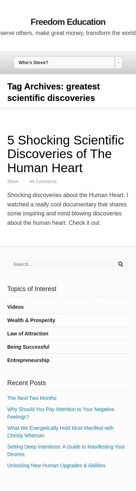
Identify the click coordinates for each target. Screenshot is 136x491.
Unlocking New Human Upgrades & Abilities (56, 465)
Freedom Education (67, 22)
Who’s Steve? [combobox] (33, 62)
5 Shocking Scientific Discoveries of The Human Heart (65, 154)
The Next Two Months (31, 398)
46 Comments (43, 181)
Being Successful (28, 347)
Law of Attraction (27, 333)
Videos (15, 307)
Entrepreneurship (28, 360)
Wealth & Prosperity (31, 320)
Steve (12, 181)
